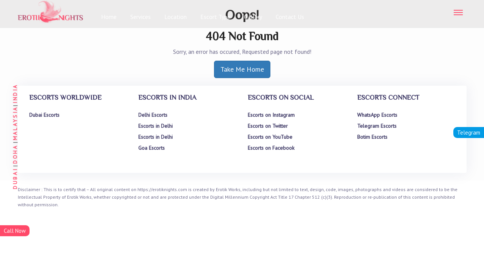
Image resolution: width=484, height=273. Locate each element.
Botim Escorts (372, 136)
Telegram (468, 132)
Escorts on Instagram (271, 114)
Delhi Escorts (152, 114)
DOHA (15, 154)
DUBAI (15, 178)
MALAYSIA (15, 123)
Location (175, 16)
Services (140, 16)
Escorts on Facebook (271, 147)
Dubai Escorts (44, 114)
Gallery (253, 16)
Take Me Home (242, 69)
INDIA (15, 94)
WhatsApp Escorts (377, 114)
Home (109, 16)
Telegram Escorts (377, 125)
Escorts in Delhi (155, 125)
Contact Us (290, 16)
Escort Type (215, 16)
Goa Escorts (151, 147)
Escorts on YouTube (270, 136)
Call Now (15, 230)
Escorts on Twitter (268, 125)
